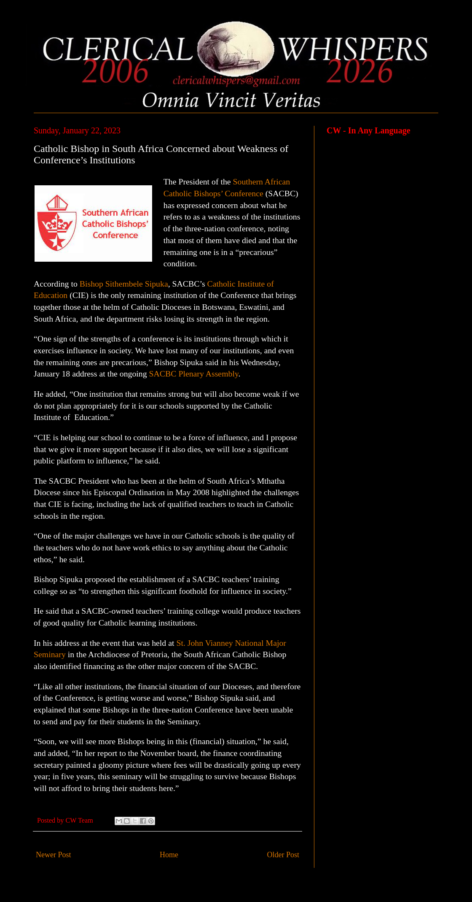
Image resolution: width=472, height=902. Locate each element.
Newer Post (53, 855)
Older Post (283, 855)
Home (169, 855)
